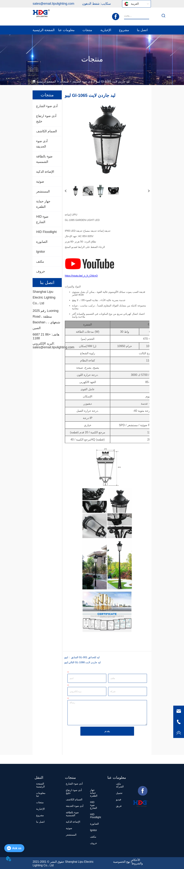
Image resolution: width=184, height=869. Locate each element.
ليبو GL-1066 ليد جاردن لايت (82, 662)
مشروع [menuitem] (124, 30)
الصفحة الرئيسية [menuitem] (44, 30)
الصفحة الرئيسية (46, 81)
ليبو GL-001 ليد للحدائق (81, 657)
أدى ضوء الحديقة (82, 81)
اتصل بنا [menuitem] (142, 30)
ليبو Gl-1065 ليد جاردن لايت (113, 81)
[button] (66, 30)
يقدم (107, 731)
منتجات (64, 81)
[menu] (92, 30)
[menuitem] (66, 30)
